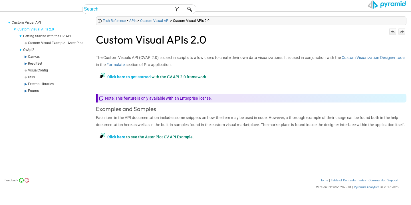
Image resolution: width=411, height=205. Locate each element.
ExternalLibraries (41, 91)
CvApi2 (28, 57)
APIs (132, 28)
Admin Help (282, 9)
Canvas (34, 64)
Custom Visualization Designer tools (373, 64)
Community (376, 187)
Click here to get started (129, 84)
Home (324, 187)
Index (362, 187)
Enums (33, 98)
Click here (116, 144)
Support (392, 187)
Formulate (115, 71)
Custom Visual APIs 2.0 (35, 36)
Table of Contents (343, 187)
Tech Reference (339, 9)
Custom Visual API (26, 30)
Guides (308, 9)
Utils (31, 84)
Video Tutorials (381, 9)
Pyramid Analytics (367, 194)
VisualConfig (38, 77)
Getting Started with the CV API (47, 43)
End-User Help (247, 9)
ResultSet (35, 71)
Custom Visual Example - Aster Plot (55, 50)
